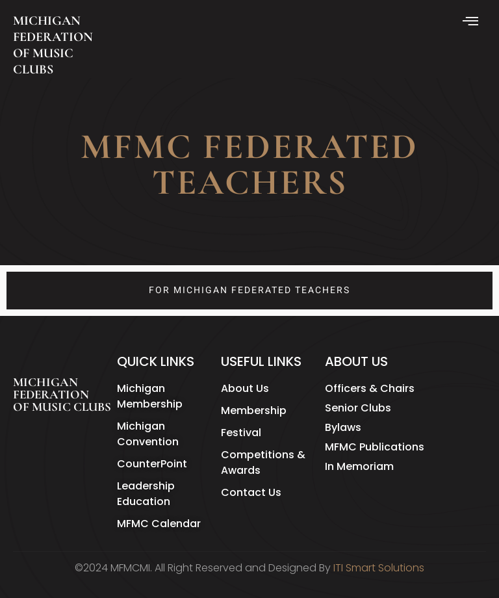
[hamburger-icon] (471, 22)
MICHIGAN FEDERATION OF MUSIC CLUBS (53, 45)
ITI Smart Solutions (378, 567)
